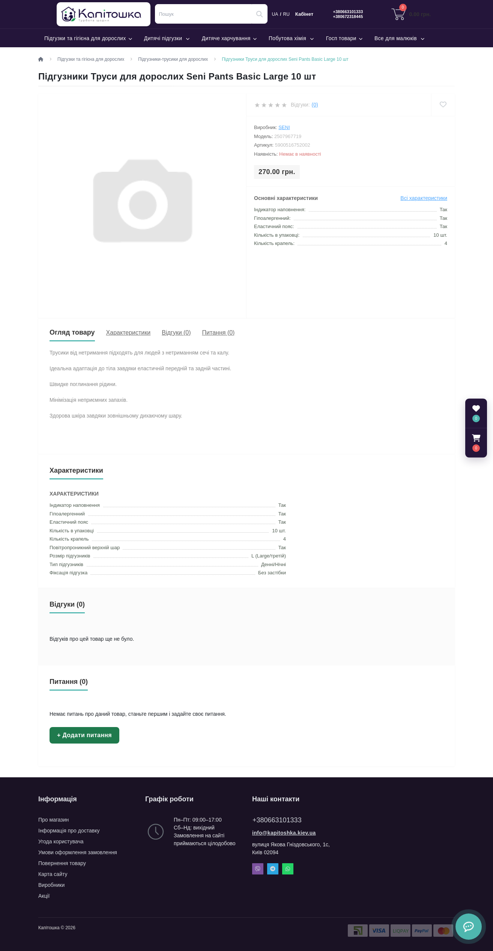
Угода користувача (60, 841)
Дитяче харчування (229, 38)
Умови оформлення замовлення (77, 852)
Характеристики (128, 332)
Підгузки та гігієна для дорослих (88, 38)
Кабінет (304, 14)
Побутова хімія (291, 38)
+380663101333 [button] (277, 820)
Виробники (51, 885)
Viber (257, 868)
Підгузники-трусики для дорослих (173, 59)
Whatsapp (288, 868)
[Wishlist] (443, 105)
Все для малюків (399, 38)
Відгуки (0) (176, 332)
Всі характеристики (423, 198)
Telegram (272, 868)
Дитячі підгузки (167, 38)
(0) (315, 105)
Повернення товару (62, 863)
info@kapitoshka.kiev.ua (284, 833)
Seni (284, 127)
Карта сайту (53, 874)
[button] (476, 442)
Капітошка (105, 14)
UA (275, 14)
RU (286, 14)
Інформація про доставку (68, 831)
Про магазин (53, 820)
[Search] (260, 14)
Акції (44, 896)
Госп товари (344, 38)
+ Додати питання (84, 735)
